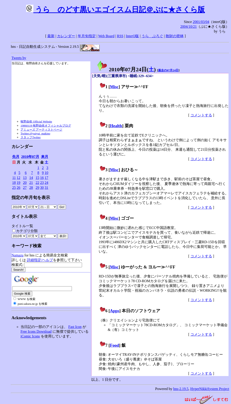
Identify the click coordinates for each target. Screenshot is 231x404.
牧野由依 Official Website (36, 121)
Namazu (17, 255)
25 (14, 187)
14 (31, 178)
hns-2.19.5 (181, 389)
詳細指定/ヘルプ (40, 260)
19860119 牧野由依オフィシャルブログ (46, 125)
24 (46, 183)
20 (25, 183)
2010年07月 (30, 157)
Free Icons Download (36, 331)
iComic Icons (30, 336)
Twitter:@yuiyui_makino (35, 133)
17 (46, 178)
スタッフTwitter (31, 137)
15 (37, 178)
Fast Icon (75, 327)
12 (18, 178)
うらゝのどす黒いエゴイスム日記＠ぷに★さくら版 (115, 9)
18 (14, 183)
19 (18, 183)
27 (25, 187)
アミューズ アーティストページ (41, 129)
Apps (114, 310)
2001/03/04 (201, 22)
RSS (120, 36)
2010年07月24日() (126, 69)
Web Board (106, 36)
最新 (51, 36)
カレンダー (66, 36)
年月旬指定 (87, 36)
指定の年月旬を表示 (30, 197)
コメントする (201, 115)
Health (116, 125)
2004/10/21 (188, 26)
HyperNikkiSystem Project (209, 389)
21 (31, 183)
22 (37, 183)
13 (25, 178)
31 (46, 187)
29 (37, 187)
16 (42, 178)
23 (42, 183)
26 (18, 187)
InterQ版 (132, 36)
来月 (44, 157)
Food (114, 345)
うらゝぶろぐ (152, 36)
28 (31, 187)
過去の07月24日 (168, 70)
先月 (15, 157)
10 (46, 173)
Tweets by (18, 58)
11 (14, 178)
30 (42, 187)
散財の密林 (175, 36)
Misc (114, 86)
